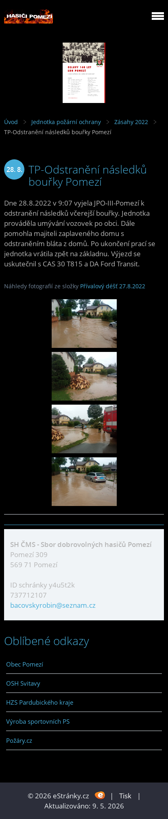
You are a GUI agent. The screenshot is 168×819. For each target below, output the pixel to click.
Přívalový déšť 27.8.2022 (112, 286)
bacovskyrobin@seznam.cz (53, 605)
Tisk (125, 795)
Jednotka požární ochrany (66, 122)
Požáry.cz (19, 740)
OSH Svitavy (23, 683)
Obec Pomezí (24, 664)
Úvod (11, 122)
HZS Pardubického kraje (39, 702)
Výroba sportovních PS (38, 721)
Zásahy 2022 (131, 122)
